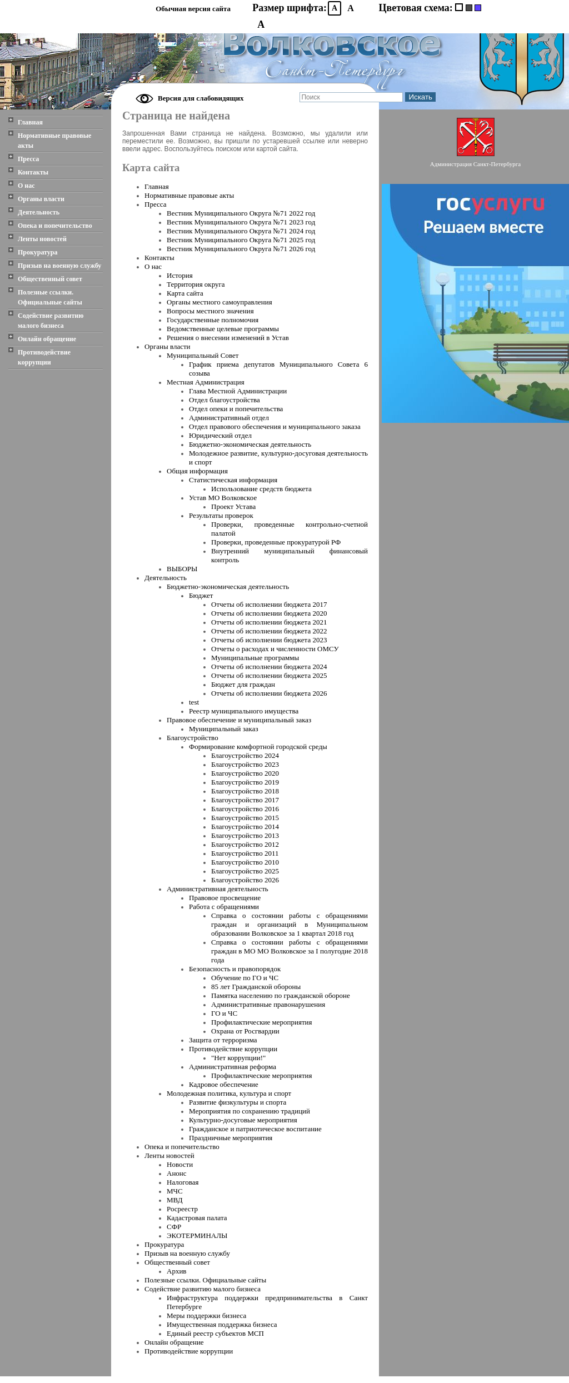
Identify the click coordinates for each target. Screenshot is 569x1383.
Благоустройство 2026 (245, 880)
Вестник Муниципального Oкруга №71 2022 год (241, 213)
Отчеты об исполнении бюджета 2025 (269, 675)
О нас (26, 185)
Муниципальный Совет (202, 355)
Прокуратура (38, 252)
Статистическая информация (233, 480)
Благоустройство (192, 737)
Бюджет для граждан (243, 684)
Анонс (177, 1173)
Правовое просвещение (225, 897)
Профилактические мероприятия (261, 1022)
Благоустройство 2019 (245, 782)
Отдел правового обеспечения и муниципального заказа (275, 426)
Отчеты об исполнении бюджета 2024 (269, 666)
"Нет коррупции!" (238, 1058)
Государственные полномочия (212, 320)
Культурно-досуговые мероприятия (243, 1120)
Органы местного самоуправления (219, 302)
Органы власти (41, 199)
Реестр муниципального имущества (243, 711)
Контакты (33, 172)
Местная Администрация (205, 382)
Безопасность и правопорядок (235, 969)
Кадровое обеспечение (223, 1084)
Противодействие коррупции (44, 357)
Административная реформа (232, 1066)
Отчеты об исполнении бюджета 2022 (269, 631)
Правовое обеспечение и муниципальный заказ (239, 720)
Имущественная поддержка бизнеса (222, 1324)
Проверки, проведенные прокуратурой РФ (276, 542)
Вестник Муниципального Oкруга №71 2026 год (241, 248)
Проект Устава (233, 506)
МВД (175, 1200)
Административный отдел (229, 417)
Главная (30, 122)
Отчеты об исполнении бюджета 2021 (269, 622)
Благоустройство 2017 (245, 800)
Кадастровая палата (197, 1218)
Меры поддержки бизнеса (206, 1315)
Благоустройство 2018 (245, 791)
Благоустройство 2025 (245, 871)
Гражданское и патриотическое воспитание (255, 1129)
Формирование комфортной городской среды (258, 746)
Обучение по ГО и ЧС (244, 977)
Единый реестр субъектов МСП (215, 1333)
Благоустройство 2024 (245, 755)
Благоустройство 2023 (245, 764)
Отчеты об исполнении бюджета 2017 (269, 604)
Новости (180, 1164)
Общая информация (197, 471)
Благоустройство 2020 (245, 773)
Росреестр (182, 1209)
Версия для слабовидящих (201, 98)
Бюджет (201, 595)
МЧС (175, 1191)
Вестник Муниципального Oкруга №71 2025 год (241, 240)
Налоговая (182, 1182)
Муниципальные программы (255, 657)
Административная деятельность (217, 889)
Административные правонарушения (268, 1004)
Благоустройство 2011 (244, 853)
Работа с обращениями (224, 906)
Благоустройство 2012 (245, 844)
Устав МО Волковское (223, 497)
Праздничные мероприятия (230, 1138)
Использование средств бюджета (261, 489)
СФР (174, 1226)
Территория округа (196, 284)
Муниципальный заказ (223, 729)
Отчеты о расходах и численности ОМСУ (275, 649)
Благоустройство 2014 (245, 826)
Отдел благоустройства (224, 400)
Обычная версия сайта (193, 8)
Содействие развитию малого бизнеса (50, 320)
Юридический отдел (220, 435)
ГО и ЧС (224, 1013)
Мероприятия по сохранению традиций (249, 1111)
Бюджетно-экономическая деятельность (250, 444)
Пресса (28, 159)
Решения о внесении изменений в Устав (228, 337)
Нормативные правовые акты (54, 140)
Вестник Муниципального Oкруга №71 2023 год (241, 222)
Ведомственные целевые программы (223, 328)
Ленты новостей (42, 239)
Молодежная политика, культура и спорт (229, 1093)
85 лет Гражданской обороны (256, 986)
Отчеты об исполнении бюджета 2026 (269, 693)
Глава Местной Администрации (238, 391)
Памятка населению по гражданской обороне (280, 995)
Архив (176, 1271)
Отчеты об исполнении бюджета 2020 (269, 613)
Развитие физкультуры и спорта (237, 1102)
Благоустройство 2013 (245, 835)
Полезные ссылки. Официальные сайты (50, 297)
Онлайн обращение (47, 339)
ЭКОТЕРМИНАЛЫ (197, 1235)
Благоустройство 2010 (245, 862)
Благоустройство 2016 (245, 809)
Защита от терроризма (223, 1040)
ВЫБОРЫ (182, 569)
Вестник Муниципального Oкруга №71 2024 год (241, 231)
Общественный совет (50, 279)
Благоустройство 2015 (245, 817)
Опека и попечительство (55, 225)
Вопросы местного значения (210, 311)
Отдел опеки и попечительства (236, 409)
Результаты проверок (221, 515)
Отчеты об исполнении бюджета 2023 (269, 640)
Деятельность (38, 212)
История (180, 275)
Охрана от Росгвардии (245, 1031)
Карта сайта (185, 293)
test (194, 702)
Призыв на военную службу (59, 265)
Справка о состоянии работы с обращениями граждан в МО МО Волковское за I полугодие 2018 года (289, 951)
